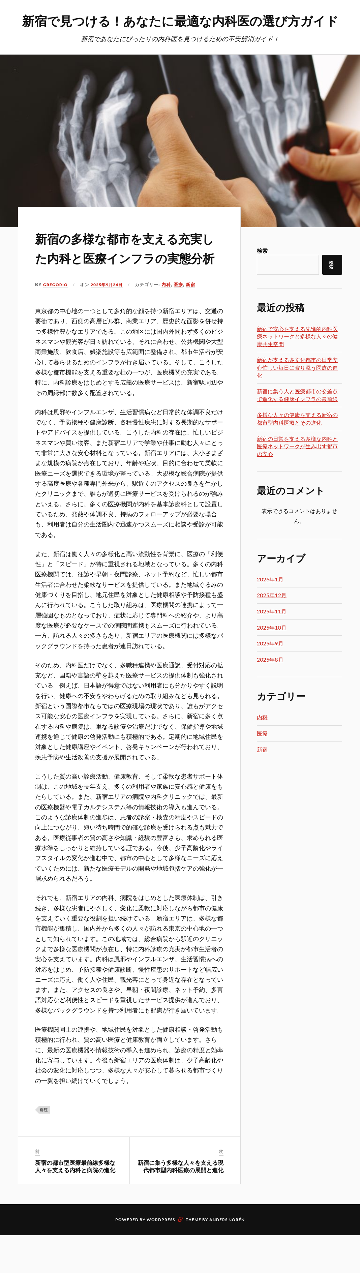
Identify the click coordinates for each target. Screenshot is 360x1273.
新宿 (194, 322)
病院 (44, 1147)
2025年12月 (272, 613)
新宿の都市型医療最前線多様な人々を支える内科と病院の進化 (75, 1203)
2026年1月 (270, 597)
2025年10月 (272, 645)
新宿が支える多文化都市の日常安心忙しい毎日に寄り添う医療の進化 (297, 385)
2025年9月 (270, 661)
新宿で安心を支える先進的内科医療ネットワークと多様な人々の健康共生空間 (297, 354)
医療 (182, 322)
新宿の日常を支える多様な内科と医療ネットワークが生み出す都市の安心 (297, 464)
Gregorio (55, 322)
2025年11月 (272, 629)
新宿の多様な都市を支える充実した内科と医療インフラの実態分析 (125, 274)
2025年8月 (270, 677)
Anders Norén (227, 1257)
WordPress (161, 1257)
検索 (262, 269)
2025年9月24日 (109, 322)
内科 (170, 322)
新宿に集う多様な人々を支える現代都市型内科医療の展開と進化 (180, 1203)
